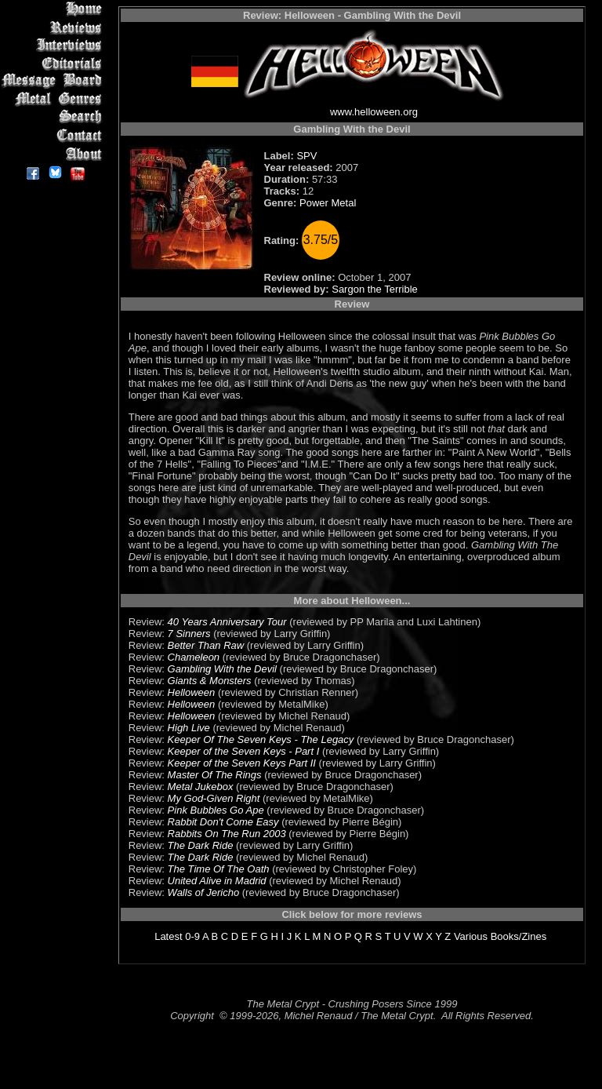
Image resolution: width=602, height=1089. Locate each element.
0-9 (192, 936)
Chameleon (194, 657)
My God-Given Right (214, 798)
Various (471, 936)
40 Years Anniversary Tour (227, 622)
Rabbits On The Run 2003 (227, 834)
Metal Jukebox (201, 786)
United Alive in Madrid (217, 881)
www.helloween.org (374, 112)
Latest (168, 936)
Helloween (192, 692)
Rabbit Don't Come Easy (223, 822)
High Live (189, 728)
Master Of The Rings (215, 775)
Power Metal (327, 203)
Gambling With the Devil (222, 669)
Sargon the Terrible (375, 289)
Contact (54, 135)
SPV (306, 156)
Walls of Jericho (204, 892)
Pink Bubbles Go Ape (216, 810)
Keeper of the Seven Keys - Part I (244, 751)
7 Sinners (189, 633)
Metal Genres (54, 99)
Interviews (54, 45)
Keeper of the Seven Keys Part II (242, 763)
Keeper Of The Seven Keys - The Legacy (261, 739)
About (54, 153)
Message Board (54, 81)
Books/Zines (519, 936)
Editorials (54, 63)
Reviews (54, 27)
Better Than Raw (206, 645)
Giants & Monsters (210, 681)
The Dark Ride (201, 845)
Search (54, 117)
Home (54, 9)
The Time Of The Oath (219, 869)
